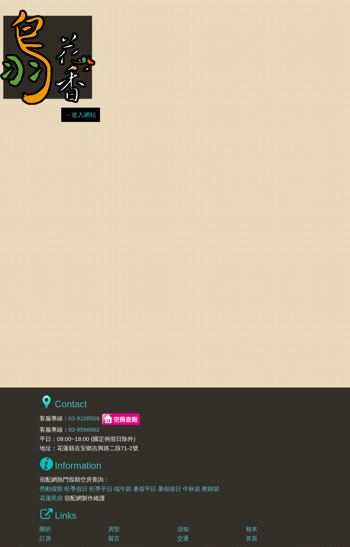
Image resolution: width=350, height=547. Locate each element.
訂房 (45, 538)
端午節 (122, 488)
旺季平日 (100, 488)
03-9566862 (84, 429)
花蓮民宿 (51, 498)
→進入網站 (80, 114)
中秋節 (191, 488)
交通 (183, 538)
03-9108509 (84, 418)
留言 (114, 538)
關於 (45, 529)
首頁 (251, 538)
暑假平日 (144, 488)
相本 (251, 529)
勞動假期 (51, 488)
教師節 (210, 488)
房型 (114, 529)
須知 (183, 529)
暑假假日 (169, 488)
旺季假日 (76, 488)
